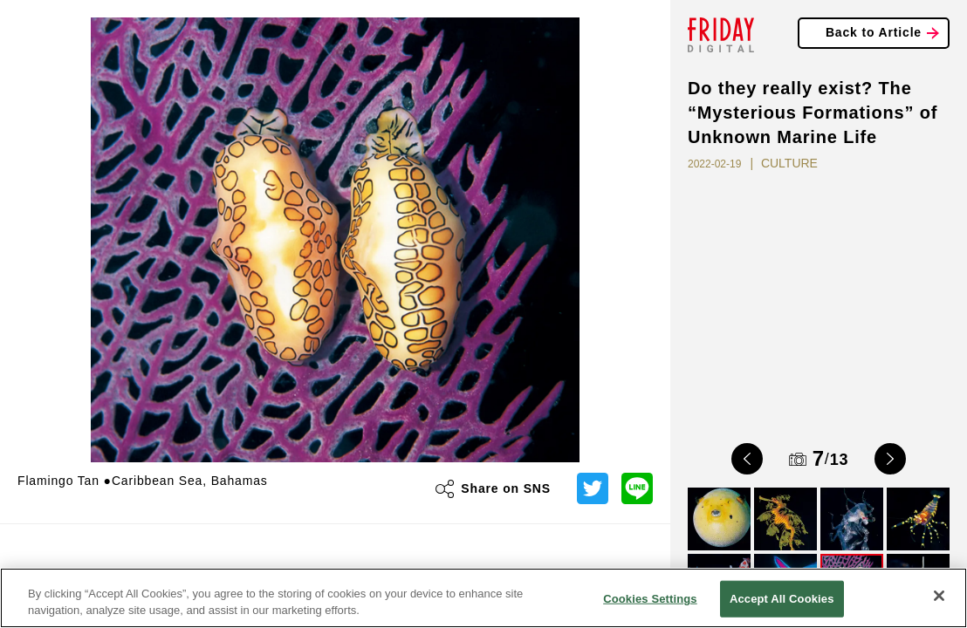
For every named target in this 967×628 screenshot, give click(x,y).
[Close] (939, 596)
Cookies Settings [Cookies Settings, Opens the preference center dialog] (650, 598)
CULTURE (789, 163)
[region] (483, 598)
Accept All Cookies (782, 598)
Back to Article (874, 32)
